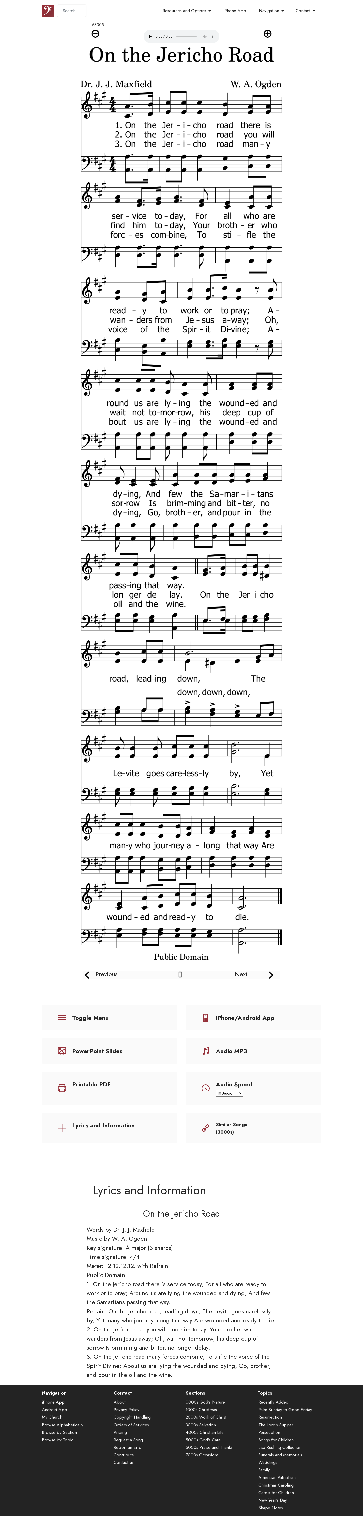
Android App (54, 1428)
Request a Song (128, 1459)
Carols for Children (276, 1511)
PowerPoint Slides (97, 1051)
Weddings (267, 1481)
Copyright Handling (132, 1436)
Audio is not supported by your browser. (181, 36)
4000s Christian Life (205, 1451)
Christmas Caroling (276, 1504)
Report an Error (128, 1466)
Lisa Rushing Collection (279, 1466)
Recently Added (273, 1421)
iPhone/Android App (245, 1017)
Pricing (120, 1451)
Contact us (124, 1481)
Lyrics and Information (103, 1125)
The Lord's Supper (275, 1443)
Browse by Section (59, 1451)
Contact (303, 10)
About (120, 1421)
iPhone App (53, 1421)
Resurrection (270, 1436)
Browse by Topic (57, 1459)
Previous (107, 974)
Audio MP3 (231, 1051)
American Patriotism (277, 1496)
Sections (195, 1411)
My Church (52, 1436)
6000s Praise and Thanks (209, 1466)
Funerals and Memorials (280, 1474)
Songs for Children (276, 1459)
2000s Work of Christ (206, 1436)
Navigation (269, 10)
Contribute (124, 1474)
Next (241, 974)
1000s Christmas (201, 1428)
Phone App (235, 10)
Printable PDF (91, 1084)
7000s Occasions (202, 1474)
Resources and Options (184, 10)
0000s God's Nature (205, 1421)
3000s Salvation (201, 1443)
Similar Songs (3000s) (231, 1128)
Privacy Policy (126, 1428)
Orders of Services (131, 1443)
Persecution (269, 1451)
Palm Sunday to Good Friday (285, 1428)
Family (264, 1489)
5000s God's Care (203, 1459)
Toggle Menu (90, 1017)
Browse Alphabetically (62, 1443)
